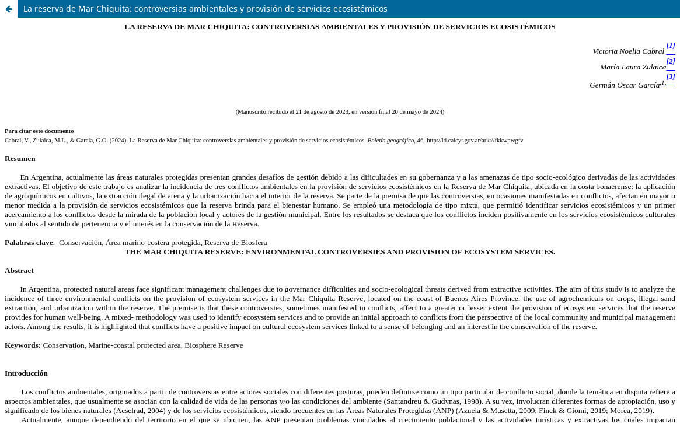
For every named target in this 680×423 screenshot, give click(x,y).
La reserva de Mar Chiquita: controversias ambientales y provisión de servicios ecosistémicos (205, 8)
